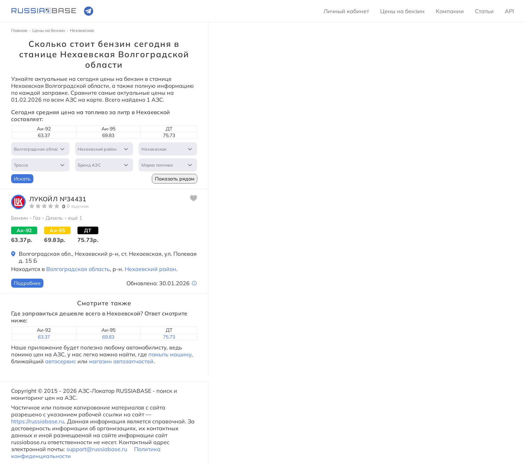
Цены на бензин (402, 11)
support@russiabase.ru (96, 449)
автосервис (60, 361)
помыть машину (169, 354)
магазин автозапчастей (121, 361)
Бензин (19, 218)
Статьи (484, 11)
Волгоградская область (78, 268)
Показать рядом (174, 179)
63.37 (44, 337)
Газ (36, 218)
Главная (19, 30)
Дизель (54, 218)
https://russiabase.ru (37, 421)
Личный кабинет (346, 11)
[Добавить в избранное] (193, 198)
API (509, 11)
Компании (450, 11)
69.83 (108, 337)
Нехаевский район (150, 268)
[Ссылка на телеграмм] (88, 11)
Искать (22, 179)
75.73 (169, 337)
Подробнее (27, 283)
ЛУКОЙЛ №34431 (58, 199)
